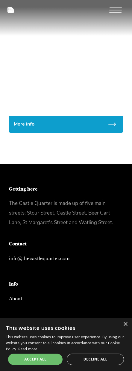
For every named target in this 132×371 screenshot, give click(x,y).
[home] (7, 6)
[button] (118, 10)
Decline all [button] (95, 359)
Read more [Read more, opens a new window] (27, 349)
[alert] (66, 344)
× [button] (125, 324)
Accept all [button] (35, 359)
